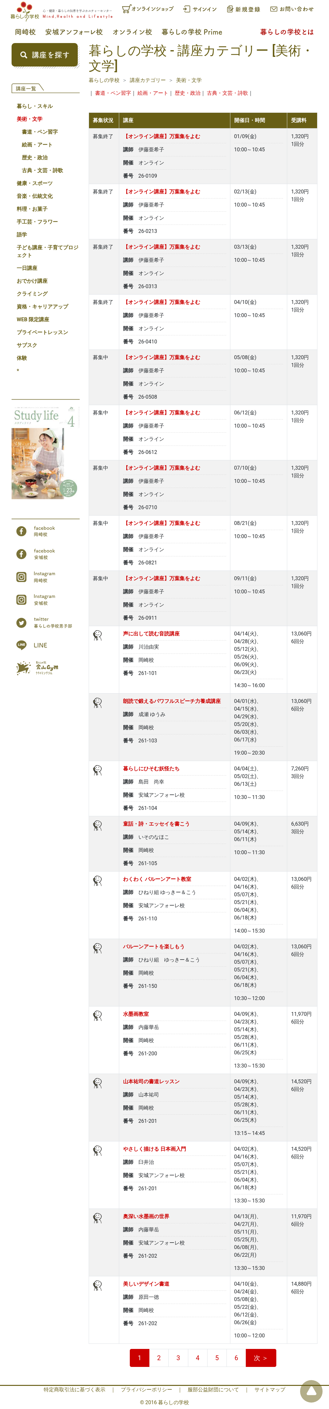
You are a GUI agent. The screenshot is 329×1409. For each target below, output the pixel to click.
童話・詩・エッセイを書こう (156, 824)
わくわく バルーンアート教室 (157, 879)
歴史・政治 (35, 158)
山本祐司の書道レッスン (151, 1081)
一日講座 (27, 268)
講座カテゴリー (148, 80)
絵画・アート (37, 145)
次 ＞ (261, 1358)
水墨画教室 (136, 1014)
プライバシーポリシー (146, 1390)
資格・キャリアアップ (42, 307)
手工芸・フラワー (37, 222)
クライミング (32, 294)
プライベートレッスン (42, 332)
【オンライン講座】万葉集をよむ (161, 136)
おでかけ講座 (32, 281)
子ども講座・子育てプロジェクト (47, 251)
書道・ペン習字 (40, 132)
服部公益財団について (213, 1390)
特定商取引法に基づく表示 (74, 1390)
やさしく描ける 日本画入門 (154, 1149)
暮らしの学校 (104, 80)
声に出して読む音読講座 (151, 634)
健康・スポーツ (35, 183)
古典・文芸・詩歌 (42, 170)
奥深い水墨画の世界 (146, 1216)
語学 (22, 235)
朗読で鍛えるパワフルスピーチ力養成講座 (172, 701)
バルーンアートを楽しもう (154, 947)
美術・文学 (29, 119)
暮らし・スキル (35, 106)
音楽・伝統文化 (35, 196)
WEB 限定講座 (33, 319)
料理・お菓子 (32, 209)
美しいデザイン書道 (146, 1284)
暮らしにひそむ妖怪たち (151, 769)
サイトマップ (269, 1390)
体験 (22, 358)
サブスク (27, 345)
